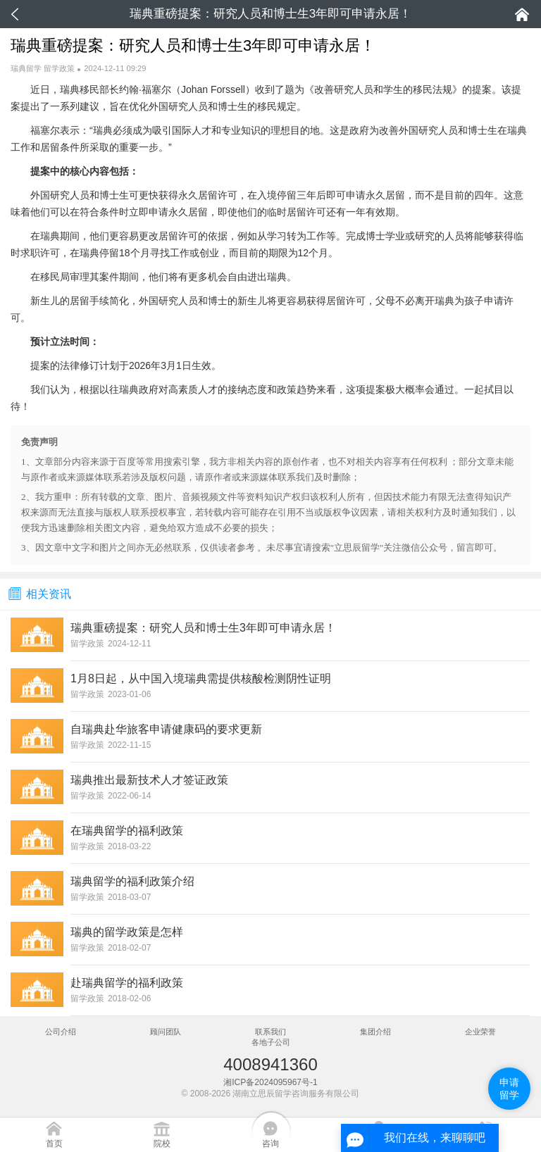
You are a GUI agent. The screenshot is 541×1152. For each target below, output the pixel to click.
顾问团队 (165, 1031)
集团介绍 (375, 1031)
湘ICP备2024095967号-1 (270, 1082)
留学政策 (59, 68)
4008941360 (270, 1064)
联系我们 (270, 1031)
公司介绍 (60, 1031)
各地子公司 (270, 1042)
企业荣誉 (480, 1031)
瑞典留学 (26, 68)
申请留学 (509, 1089)
